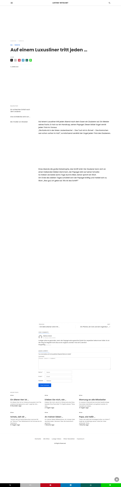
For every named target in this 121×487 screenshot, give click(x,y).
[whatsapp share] (27, 60)
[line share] (30, 60)
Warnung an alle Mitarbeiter (92, 402)
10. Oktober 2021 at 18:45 (49, 338)
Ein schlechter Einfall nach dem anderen (20, 110)
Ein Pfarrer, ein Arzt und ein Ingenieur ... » (95, 327)
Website (40, 383)
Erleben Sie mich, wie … (55, 402)
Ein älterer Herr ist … (19, 402)
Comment (41, 356)
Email (40, 378)
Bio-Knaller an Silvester (19, 122)
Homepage (13, 41)
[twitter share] (11, 60)
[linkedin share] (23, 60)
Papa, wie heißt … (87, 419)
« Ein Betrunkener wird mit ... (49, 327)
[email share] (15, 60)
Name (40, 374)
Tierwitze (21, 41)
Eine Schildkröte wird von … (20, 117)
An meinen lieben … (54, 419)
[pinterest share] (19, 60)
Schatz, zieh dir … (18, 419)
